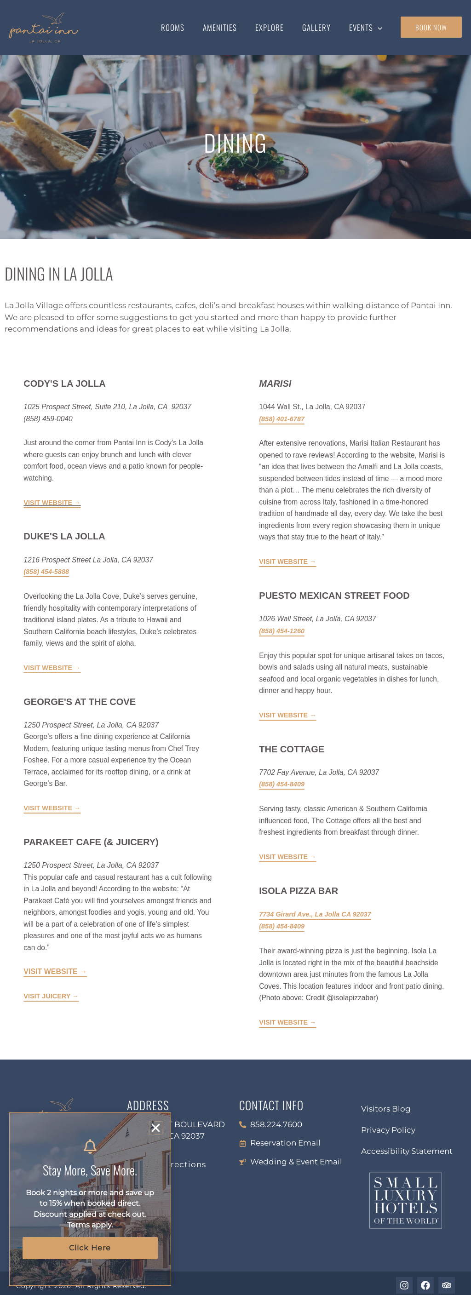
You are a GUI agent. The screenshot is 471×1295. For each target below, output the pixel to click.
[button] (379, 27)
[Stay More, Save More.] (90, 1146)
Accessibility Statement (407, 1147)
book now (431, 27)
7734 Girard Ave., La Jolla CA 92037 (319, 911)
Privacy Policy (388, 1125)
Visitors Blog (386, 1104)
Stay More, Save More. (90, 1169)
